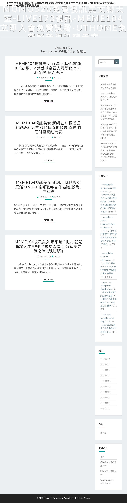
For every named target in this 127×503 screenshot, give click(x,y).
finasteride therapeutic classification (106, 285)
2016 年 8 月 (105, 403)
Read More (49, 101)
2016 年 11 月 (105, 386)
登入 (102, 456)
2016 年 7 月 (105, 408)
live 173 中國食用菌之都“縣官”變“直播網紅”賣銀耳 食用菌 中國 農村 (108, 270)
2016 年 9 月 (105, 397)
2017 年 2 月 (105, 370)
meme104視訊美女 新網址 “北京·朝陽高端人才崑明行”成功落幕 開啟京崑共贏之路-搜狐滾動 (48, 246)
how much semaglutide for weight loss (107, 318)
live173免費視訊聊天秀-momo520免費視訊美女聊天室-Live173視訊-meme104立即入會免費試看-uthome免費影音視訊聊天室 (61, 3)
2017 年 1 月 (105, 375)
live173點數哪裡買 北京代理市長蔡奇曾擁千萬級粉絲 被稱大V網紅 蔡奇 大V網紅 (108, 237)
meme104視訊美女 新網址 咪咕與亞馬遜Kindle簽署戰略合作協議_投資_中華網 (48, 186)
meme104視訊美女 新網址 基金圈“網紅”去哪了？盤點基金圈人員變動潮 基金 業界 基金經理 (48, 68)
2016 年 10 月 (105, 392)
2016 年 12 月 (105, 381)
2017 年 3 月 (105, 364)
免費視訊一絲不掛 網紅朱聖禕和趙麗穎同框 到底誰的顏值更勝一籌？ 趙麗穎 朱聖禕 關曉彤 (108, 112)
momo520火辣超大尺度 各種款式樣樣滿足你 (108, 96)
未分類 (103, 432)
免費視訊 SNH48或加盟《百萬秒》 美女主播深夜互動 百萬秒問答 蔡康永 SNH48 (108, 131)
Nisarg (87, 498)
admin (57, 78)
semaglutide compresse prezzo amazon (108, 187)
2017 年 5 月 (105, 359)
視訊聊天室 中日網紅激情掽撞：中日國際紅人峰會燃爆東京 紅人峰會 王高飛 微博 (108, 299)
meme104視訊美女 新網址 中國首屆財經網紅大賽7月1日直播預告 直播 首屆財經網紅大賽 (48, 127)
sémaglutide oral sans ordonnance (106, 256)
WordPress (69, 498)
